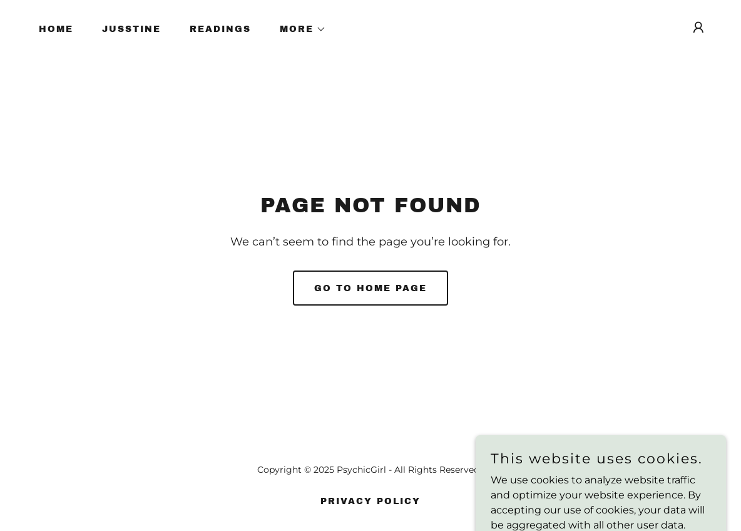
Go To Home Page (370, 288)
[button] (298, 29)
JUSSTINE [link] (131, 29)
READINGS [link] (220, 29)
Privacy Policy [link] (370, 501)
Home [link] (56, 29)
